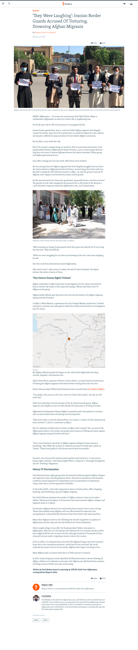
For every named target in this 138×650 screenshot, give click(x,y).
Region (36, 11)
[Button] (94, 43)
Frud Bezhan (51, 32)
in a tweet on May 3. (96, 389)
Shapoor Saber (40, 32)
